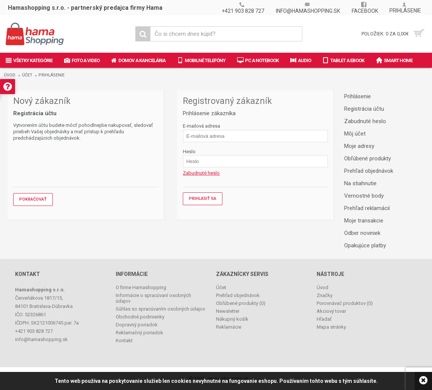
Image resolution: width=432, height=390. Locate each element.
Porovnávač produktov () (345, 303)
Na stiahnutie (360, 183)
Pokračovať (33, 199)
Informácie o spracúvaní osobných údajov (153, 298)
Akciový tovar (331, 311)
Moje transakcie (363, 220)
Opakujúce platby (365, 245)
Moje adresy (359, 146)
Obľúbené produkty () (240, 303)
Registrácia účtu (364, 108)
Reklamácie (228, 327)
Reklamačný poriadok (139, 332)
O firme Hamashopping (141, 287)
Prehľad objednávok (368, 171)
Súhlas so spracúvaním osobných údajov (160, 309)
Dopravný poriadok (137, 325)
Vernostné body (364, 195)
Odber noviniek (362, 233)
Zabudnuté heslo (365, 121)
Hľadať (324, 319)
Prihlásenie (51, 75)
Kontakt (124, 340)
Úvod (9, 75)
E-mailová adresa (201, 126)
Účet (27, 75)
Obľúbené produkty (367, 158)
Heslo (189, 151)
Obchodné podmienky (140, 317)
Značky (324, 295)
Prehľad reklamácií (367, 208)
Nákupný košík (232, 319)
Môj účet (355, 133)
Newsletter (227, 311)
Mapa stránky (331, 327)
